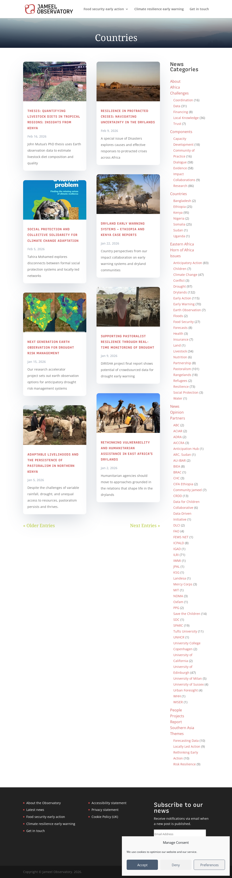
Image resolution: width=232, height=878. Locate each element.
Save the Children (186, 613)
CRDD (177, 496)
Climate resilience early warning (159, 9)
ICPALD (178, 543)
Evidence (180, 168)
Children (179, 269)
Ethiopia (179, 206)
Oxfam (178, 602)
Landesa (179, 578)
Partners (177, 418)
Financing (180, 112)
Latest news (35, 810)
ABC (176, 425)
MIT (176, 590)
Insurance (180, 339)
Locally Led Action (186, 746)
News (174, 406)
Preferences (209, 865)
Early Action (182, 298)
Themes (177, 733)
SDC (176, 619)
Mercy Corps (182, 584)
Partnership (182, 363)
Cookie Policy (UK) (105, 817)
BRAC (177, 472)
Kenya (178, 212)
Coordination (183, 100)
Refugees (180, 380)
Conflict (179, 280)
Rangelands (182, 375)
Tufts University (185, 631)
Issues (175, 255)
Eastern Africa (182, 244)
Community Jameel (187, 490)
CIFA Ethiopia (183, 484)
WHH (177, 696)
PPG (176, 608)
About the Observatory (43, 803)
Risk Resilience (184, 764)
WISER (178, 702)
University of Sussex (188, 684)
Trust (177, 123)
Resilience (181, 386)
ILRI (176, 555)
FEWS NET (180, 537)
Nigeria (178, 218)
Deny (176, 865)
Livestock (180, 351)
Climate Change (185, 274)
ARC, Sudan (182, 454)
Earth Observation (187, 310)
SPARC (178, 625)
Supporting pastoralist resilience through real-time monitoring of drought (127, 341)
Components (181, 131)
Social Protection (185, 392)
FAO (176, 531)
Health (178, 333)
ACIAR (177, 431)
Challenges (179, 93)
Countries (178, 193)
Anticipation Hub (186, 448)
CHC (176, 478)
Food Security (183, 322)
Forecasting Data (186, 740)
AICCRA (178, 443)
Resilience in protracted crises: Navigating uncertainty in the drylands (128, 116)
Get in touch (199, 9)
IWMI (177, 560)
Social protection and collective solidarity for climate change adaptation (53, 235)
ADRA (177, 437)
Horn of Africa (182, 249)
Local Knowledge (186, 118)
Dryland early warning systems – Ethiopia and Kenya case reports (123, 229)
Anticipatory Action (187, 263)
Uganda (179, 236)
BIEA (176, 466)
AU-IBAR (179, 460)
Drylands (180, 292)
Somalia (179, 224)
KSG (176, 572)
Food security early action (104, 9)
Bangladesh (182, 201)
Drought (179, 286)
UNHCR (178, 637)
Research (180, 186)
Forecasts (180, 327)
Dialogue (180, 162)
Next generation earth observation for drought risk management (50, 347)
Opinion (177, 412)
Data (176, 106)
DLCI (176, 525)
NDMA (178, 596)
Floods (178, 316)
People (176, 710)
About (175, 81)
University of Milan (187, 678)
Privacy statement (105, 810)
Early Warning (184, 304)
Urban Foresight (185, 690)
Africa (175, 87)
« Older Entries (39, 525)
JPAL (176, 566)
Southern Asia (182, 727)
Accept (142, 865)
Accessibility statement (109, 803)
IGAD (177, 549)
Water (177, 398)
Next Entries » (145, 525)
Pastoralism (182, 369)
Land (177, 345)
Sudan (178, 230)
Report (176, 721)
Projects (177, 715)
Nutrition (180, 357)
